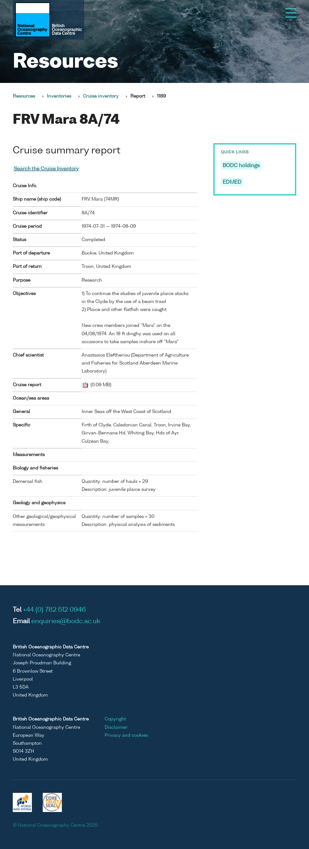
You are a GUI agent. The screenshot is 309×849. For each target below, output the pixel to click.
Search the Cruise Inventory (46, 168)
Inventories (59, 96)
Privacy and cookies (126, 735)
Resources (24, 96)
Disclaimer (116, 727)
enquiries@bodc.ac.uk (65, 621)
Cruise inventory (101, 96)
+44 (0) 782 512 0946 (54, 610)
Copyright (115, 719)
